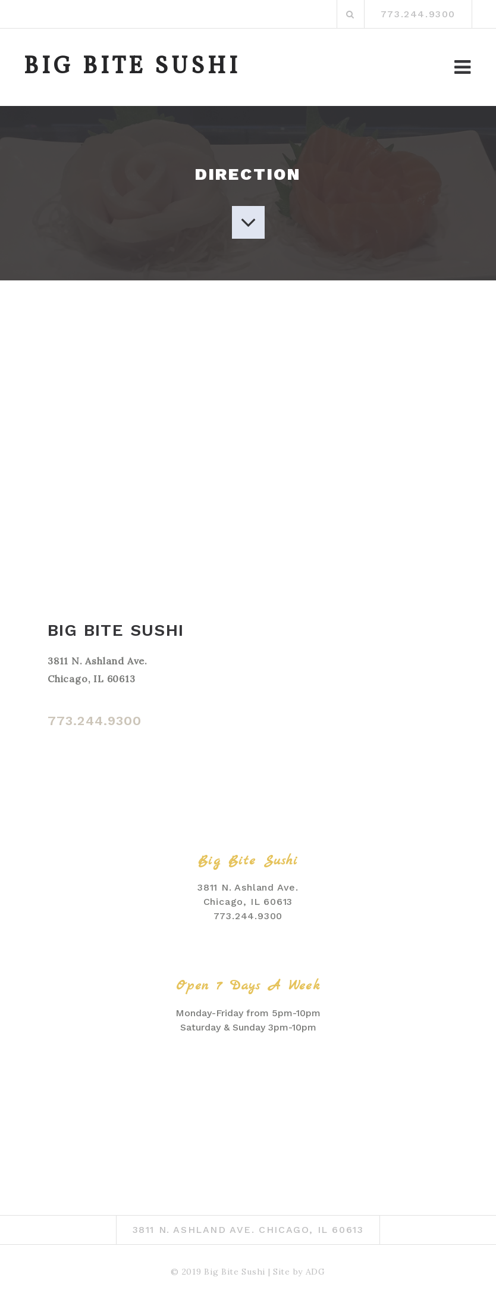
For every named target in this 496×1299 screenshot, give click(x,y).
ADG (315, 1271)
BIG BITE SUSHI (132, 67)
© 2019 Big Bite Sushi (218, 1271)
